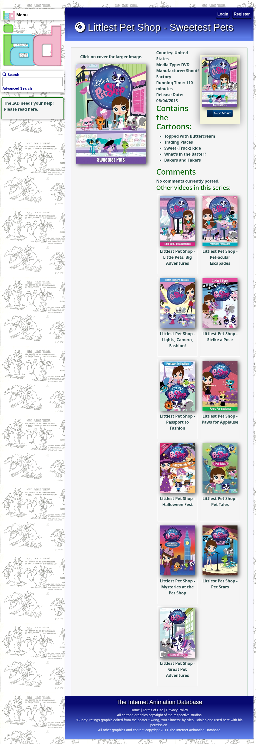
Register (242, 14)
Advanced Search (17, 88)
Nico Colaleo (196, 720)
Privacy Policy (177, 710)
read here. (28, 109)
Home (135, 710)
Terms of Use (153, 710)
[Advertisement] (31, 151)
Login (223, 14)
